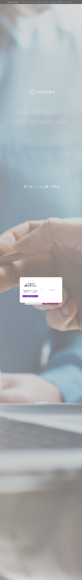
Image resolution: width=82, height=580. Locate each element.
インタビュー (45, 2)
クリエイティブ (24, 2)
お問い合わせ (59, 2)
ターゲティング (32, 2)
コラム (65, 2)
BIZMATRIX (71, 2)
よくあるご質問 (52, 2)
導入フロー (39, 2)
